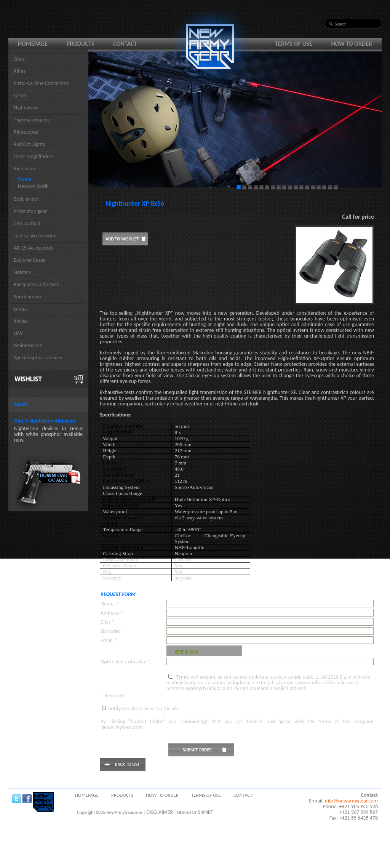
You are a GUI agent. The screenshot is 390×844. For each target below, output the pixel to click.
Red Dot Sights (29, 144)
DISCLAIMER (159, 812)
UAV (18, 333)
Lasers (20, 95)
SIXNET (205, 812)
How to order (351, 43)
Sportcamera (28, 296)
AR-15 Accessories (33, 248)
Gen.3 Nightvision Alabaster (45, 421)
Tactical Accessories (35, 236)
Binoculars (25, 168)
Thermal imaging (32, 120)
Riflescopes (26, 132)
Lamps (21, 309)
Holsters (22, 272)
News (20, 404)
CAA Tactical (27, 223)
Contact (125, 43)
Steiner (25, 179)
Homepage (33, 43)
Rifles (20, 71)
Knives (20, 321)
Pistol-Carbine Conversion (41, 83)
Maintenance (28, 345)
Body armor (26, 199)
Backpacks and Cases (36, 284)
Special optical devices (38, 357)
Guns (19, 59)
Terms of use (293, 43)
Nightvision (26, 108)
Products (80, 43)
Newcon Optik (33, 186)
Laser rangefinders (33, 156)
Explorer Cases (29, 260)
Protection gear (30, 211)
